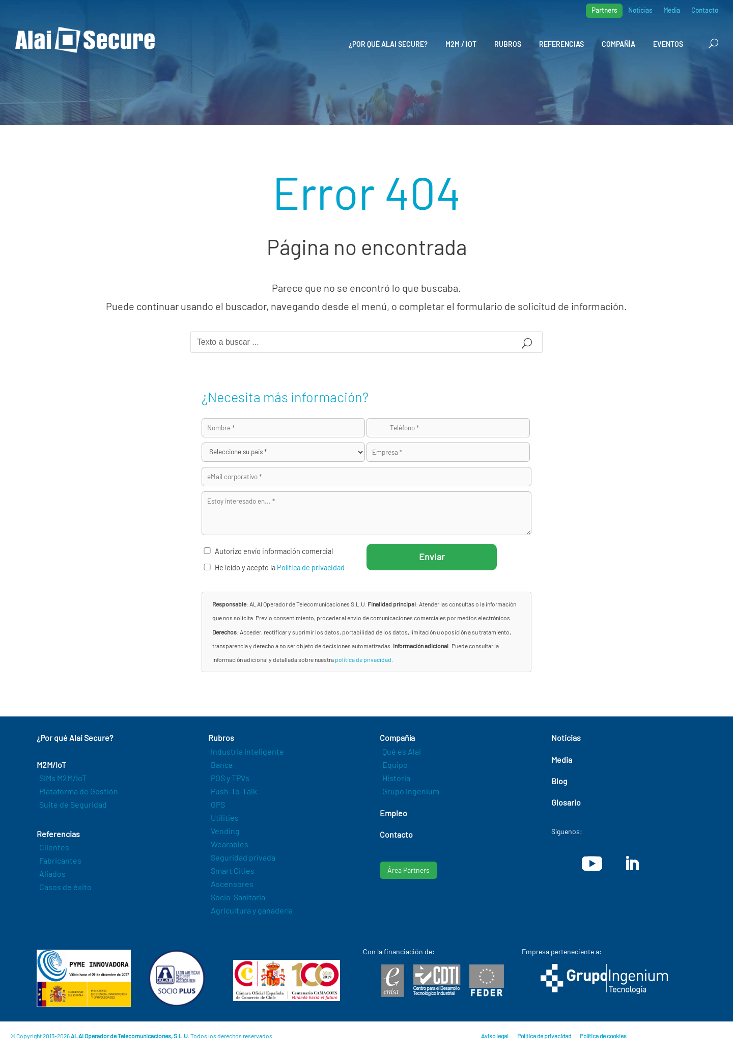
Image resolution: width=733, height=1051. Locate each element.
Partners (604, 10)
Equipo (395, 764)
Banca (222, 764)
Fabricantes (60, 860)
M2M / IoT (460, 44)
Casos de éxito (65, 887)
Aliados (52, 873)
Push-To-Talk (234, 791)
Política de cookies (603, 1035)
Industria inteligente (247, 751)
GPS (218, 804)
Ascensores (232, 884)
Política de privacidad (311, 567)
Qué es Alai (401, 751)
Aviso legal (495, 1035)
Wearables (229, 844)
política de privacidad (363, 659)
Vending (225, 831)
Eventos (668, 44)
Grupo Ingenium (410, 791)
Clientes (54, 847)
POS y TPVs (230, 778)
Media (671, 10)
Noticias (640, 10)
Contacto (704, 10)
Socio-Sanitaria (238, 897)
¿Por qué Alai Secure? (388, 44)
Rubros (507, 44)
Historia (396, 778)
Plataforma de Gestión (78, 791)
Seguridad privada (243, 857)
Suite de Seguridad (73, 804)
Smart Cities (233, 870)
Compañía (618, 44)
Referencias (561, 44)
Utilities (225, 817)
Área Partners (408, 870)
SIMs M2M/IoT (63, 778)
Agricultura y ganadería (252, 910)
